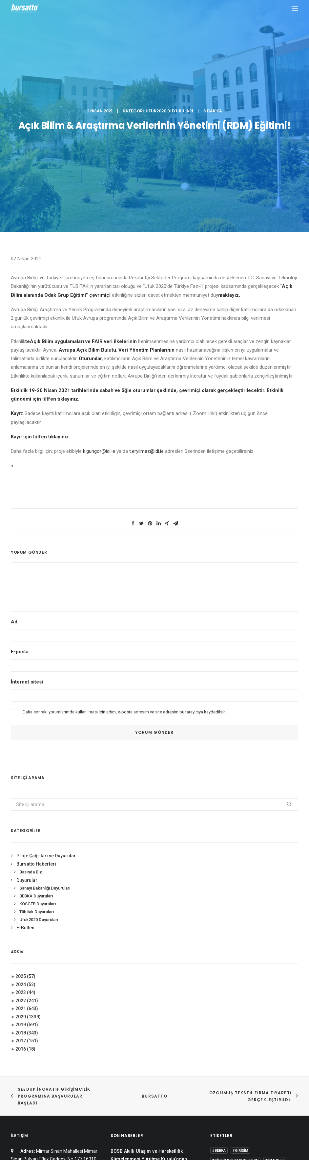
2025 (25, 810)
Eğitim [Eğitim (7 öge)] (218, 1046)
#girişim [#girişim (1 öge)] (240, 985)
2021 (26, 842)
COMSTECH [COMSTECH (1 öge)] (239, 1036)
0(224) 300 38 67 (58, 1017)
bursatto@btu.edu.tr (60, 1025)
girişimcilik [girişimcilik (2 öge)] (270, 1046)
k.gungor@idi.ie (99, 285)
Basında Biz (30, 706)
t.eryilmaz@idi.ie (146, 285)
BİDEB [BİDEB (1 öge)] (217, 1036)
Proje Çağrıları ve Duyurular (46, 689)
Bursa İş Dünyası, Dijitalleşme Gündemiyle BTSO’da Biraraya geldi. (150, 1013)
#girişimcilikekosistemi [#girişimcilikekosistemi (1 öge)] (235, 994)
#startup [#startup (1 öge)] (221, 1017)
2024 (25, 818)
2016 (25, 883)
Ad (14, 456)
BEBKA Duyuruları (36, 730)
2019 (26, 858)
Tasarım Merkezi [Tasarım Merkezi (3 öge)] (268, 1055)
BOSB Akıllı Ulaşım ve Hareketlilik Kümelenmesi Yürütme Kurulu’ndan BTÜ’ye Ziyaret (149, 993)
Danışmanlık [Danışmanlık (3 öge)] (269, 1036)
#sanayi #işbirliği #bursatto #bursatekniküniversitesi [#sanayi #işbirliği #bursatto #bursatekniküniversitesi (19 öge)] (240, 1005)
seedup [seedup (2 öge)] (238, 1055)
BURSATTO (154, 930)
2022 (26, 834)
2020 (28, 850)
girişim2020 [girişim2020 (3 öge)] (242, 1046)
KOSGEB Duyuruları (37, 737)
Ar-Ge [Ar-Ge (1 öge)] (266, 1017)
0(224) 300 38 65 (58, 1009)
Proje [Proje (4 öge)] (218, 1055)
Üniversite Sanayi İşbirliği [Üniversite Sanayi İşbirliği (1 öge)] (237, 1065)
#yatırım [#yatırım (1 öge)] (246, 1017)
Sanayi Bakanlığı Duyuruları (44, 722)
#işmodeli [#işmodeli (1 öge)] (274, 994)
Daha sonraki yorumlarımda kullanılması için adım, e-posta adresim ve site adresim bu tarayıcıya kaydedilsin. (125, 546)
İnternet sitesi (27, 516)
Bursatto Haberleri (36, 698)
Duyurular (26, 714)
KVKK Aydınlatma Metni (155, 1120)
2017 (26, 874)
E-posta (20, 486)
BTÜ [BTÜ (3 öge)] (250, 1027)
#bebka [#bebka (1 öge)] (219, 985)
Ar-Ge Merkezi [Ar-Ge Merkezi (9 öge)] (225, 1027)
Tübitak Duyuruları (36, 745)
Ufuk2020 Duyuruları (169, 28)
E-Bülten (25, 761)
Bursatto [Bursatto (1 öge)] (269, 1027)
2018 (26, 867)
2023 (25, 826)
